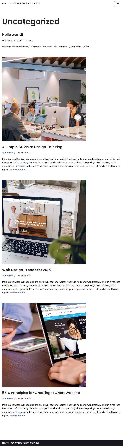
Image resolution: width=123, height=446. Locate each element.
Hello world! (12, 34)
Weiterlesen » (17, 169)
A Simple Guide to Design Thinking (32, 146)
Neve (5, 443)
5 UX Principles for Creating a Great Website (41, 392)
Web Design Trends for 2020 (26, 269)
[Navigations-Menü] (117, 3)
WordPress (33, 443)
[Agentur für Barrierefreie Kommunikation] (21, 3)
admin (9, 40)
